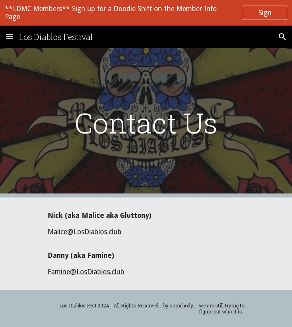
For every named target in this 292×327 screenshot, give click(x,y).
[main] (145, 123)
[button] (9, 37)
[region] (146, 13)
